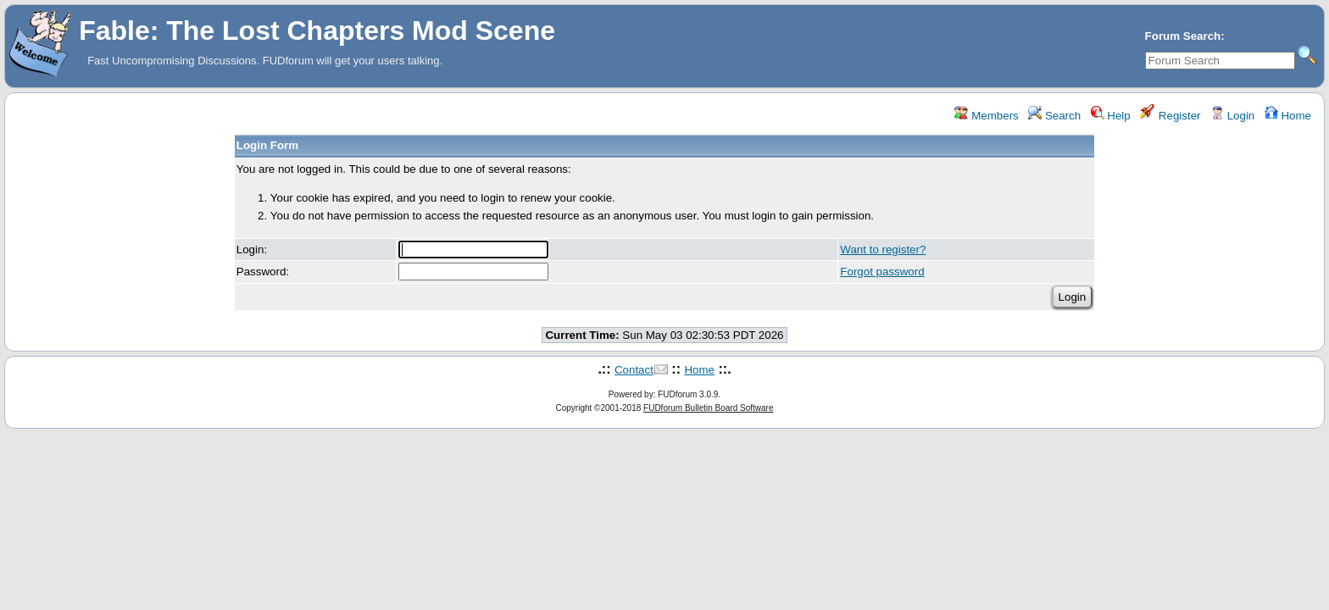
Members (986, 115)
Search (1054, 115)
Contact (633, 369)
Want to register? (883, 249)
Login (1232, 115)
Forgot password (882, 271)
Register (1170, 115)
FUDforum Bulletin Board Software (708, 408)
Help (1111, 115)
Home (1288, 115)
